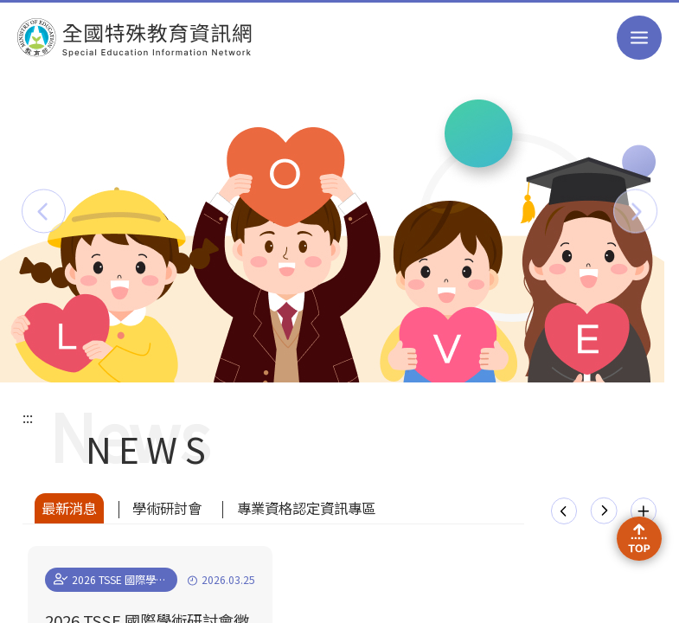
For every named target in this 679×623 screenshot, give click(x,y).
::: (27, 417)
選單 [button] (639, 38)
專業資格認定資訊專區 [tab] (306, 508)
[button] (44, 211)
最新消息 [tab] (69, 508)
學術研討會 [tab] (167, 508)
